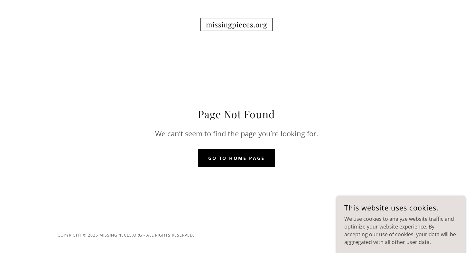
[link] (236, 25)
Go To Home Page (236, 158)
